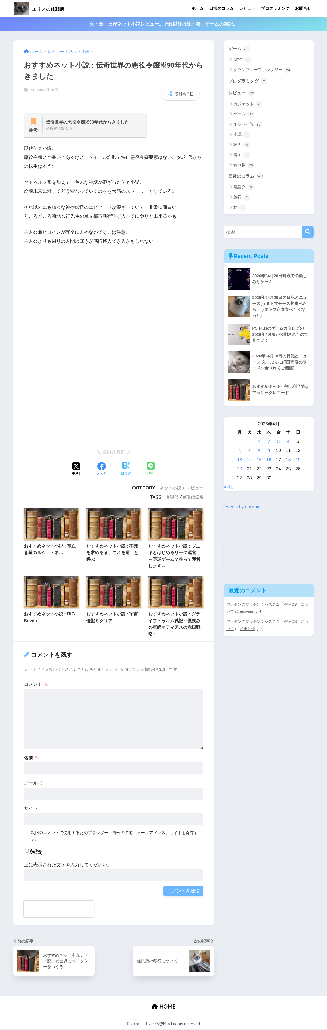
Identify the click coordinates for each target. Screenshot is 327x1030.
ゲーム (239, 48)
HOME (164, 1007)
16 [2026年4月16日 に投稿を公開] (269, 460)
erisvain (246, 611)
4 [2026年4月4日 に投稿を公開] (288, 442)
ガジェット (247, 105)
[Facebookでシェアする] (101, 469)
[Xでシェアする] (77, 469)
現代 (174, 497)
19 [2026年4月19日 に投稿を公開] (298, 460)
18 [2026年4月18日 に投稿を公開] (288, 460)
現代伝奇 (194, 497)
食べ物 (243, 165)
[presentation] (59, 909)
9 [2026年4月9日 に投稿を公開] (268, 451)
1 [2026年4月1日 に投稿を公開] (259, 442)
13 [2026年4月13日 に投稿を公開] (239, 460)
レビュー (247, 8)
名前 (31, 758)
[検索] (308, 233)
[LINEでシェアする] (151, 469)
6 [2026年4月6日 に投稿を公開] (239, 451)
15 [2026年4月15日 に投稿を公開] (259, 460)
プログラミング (275, 8)
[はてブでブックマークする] (126, 469)
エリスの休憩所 (46, 8)
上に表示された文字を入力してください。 (68, 865)
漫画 (241, 155)
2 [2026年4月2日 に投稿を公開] (268, 442)
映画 (241, 145)
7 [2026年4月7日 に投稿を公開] (249, 451)
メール (34, 783)
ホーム (198, 8)
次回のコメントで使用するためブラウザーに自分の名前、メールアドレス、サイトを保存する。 (114, 836)
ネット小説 (170, 488)
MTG (242, 60)
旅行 (241, 198)
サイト (31, 808)
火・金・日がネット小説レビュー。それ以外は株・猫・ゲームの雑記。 (163, 24)
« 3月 (229, 486)
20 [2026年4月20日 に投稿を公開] (239, 469)
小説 (241, 135)
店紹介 (243, 188)
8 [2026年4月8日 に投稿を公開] (259, 451)
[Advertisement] (113, 308)
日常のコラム (221, 8)
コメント (36, 685)
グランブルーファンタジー (262, 70)
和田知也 (247, 627)
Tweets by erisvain (242, 506)
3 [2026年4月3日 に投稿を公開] (278, 442)
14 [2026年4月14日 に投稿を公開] (249, 460)
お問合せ (303, 8)
